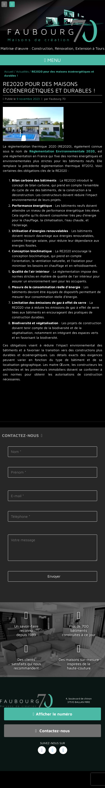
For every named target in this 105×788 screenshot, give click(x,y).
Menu (52, 60)
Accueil (8, 71)
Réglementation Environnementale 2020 (62, 151)
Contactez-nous (52, 730)
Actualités (22, 71)
